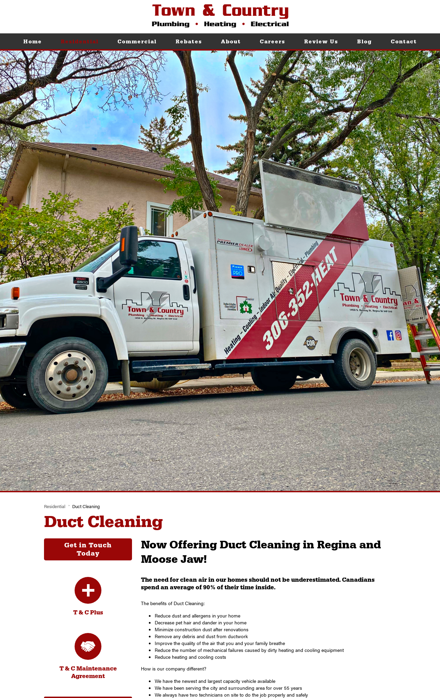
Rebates (189, 42)
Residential (80, 42)
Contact (404, 42)
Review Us (321, 42)
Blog (364, 42)
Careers (272, 42)
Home (32, 42)
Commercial (137, 42)
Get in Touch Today (88, 549)
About (231, 42)
